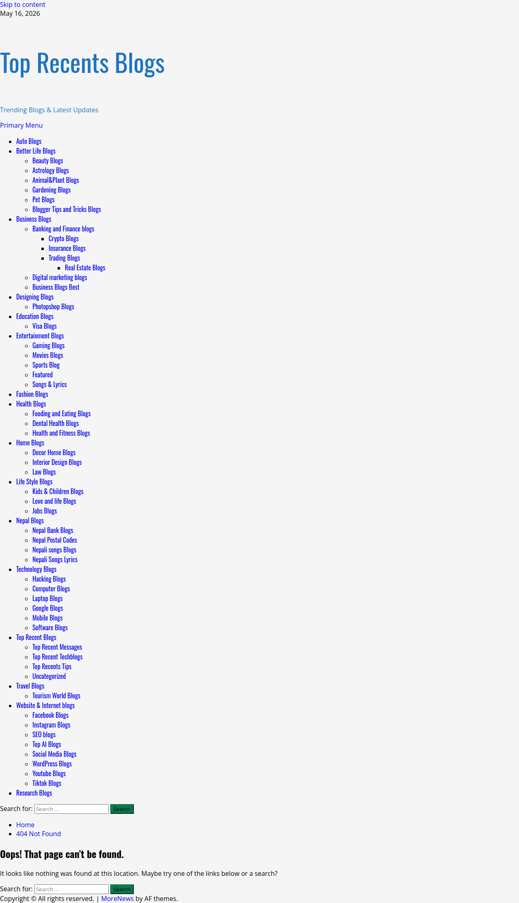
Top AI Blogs (46, 744)
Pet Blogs (43, 199)
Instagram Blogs (51, 725)
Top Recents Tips (51, 666)
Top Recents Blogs (82, 61)
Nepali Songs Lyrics (54, 559)
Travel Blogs (30, 686)
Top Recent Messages (57, 647)
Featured (42, 374)
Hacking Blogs (49, 579)
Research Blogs (34, 793)
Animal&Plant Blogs (55, 180)
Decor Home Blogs (53, 452)
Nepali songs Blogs (54, 549)
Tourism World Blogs (56, 695)
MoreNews (117, 898)
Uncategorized (49, 676)
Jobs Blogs (44, 511)
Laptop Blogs (47, 598)
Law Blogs (44, 472)
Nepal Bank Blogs (52, 530)
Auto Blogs (28, 141)
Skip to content (22, 4)
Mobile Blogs (47, 618)
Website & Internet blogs (45, 705)
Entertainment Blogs (40, 335)
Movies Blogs (47, 355)
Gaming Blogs (48, 345)
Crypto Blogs (64, 238)
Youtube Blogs (49, 773)
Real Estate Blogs (85, 267)
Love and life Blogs (54, 501)
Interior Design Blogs (57, 462)
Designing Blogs (35, 297)
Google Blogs (47, 608)
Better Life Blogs (36, 151)
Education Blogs (35, 316)
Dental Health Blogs (55, 423)
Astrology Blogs (50, 170)
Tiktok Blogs (46, 783)
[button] (21, 125)
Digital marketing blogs (59, 277)
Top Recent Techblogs (57, 656)
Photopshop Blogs (53, 306)
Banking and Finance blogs (63, 228)
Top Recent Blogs (36, 637)
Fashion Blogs (32, 394)
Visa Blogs (44, 326)
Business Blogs (33, 219)
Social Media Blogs (54, 754)
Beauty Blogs (47, 160)
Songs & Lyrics (49, 384)
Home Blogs (30, 442)
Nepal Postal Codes (54, 540)
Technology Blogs (36, 569)
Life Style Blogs (34, 481)
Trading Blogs (64, 258)
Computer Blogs (51, 588)
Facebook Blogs (50, 715)
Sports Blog (46, 365)
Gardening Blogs (51, 190)
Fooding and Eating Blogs (61, 413)
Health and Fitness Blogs (61, 433)
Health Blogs (31, 404)
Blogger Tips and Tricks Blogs (66, 209)
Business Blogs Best (55, 287)
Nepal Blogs (30, 520)
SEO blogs (44, 734)
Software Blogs (50, 627)
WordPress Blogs (52, 763)
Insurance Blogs (67, 248)
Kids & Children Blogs (58, 491)
